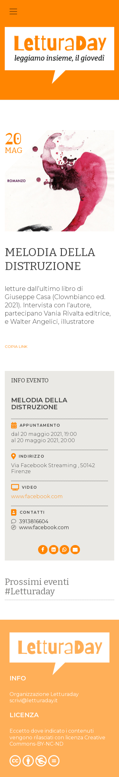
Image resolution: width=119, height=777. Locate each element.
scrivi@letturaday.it (34, 702)
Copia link (16, 346)
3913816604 (33, 521)
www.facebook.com (37, 496)
